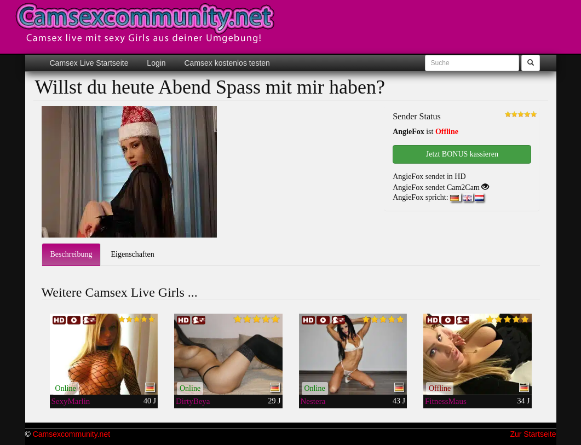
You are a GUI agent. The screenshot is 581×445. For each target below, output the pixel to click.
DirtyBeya (193, 401)
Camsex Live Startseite (89, 63)
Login (155, 63)
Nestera (313, 401)
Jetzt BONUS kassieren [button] (462, 154)
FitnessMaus (446, 401)
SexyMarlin (70, 401)
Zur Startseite (533, 434)
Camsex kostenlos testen (226, 63)
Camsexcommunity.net (71, 434)
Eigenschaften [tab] (132, 254)
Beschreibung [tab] (71, 254)
